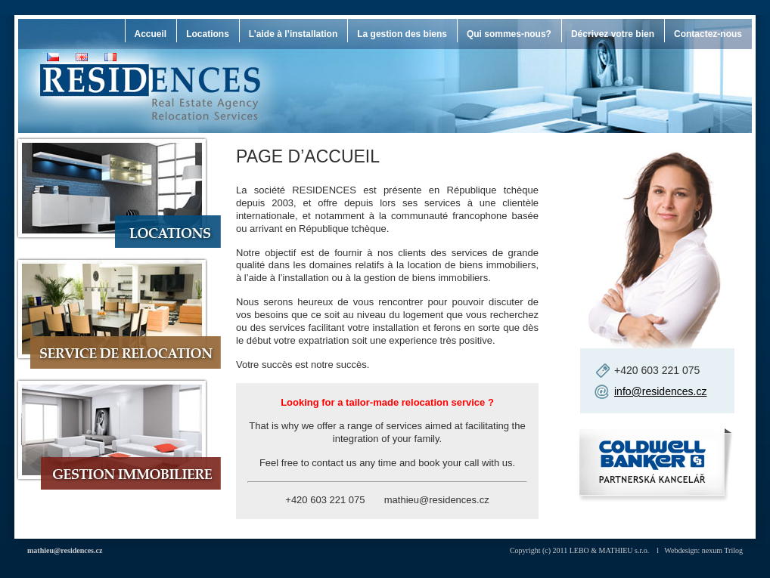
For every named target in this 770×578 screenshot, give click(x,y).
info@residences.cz (660, 391)
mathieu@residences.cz (64, 550)
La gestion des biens (402, 34)
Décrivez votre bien (612, 34)
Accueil (151, 34)
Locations (207, 34)
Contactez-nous (708, 34)
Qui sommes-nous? (509, 34)
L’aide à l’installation (293, 34)
